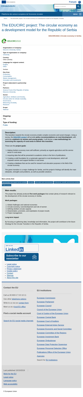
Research (6, 104)
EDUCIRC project (20, 137)
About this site (12, 278)
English (5, 64)
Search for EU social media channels (18, 321)
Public (5, 125)
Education (31, 182)
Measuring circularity (9, 103)
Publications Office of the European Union (54, 352)
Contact (10, 273)
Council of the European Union (49, 310)
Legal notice (12, 264)
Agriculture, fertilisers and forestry (14, 97)
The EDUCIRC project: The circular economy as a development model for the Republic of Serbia (37, 18)
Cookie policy (12, 271)
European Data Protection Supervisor (52, 344)
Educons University (9, 92)
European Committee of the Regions (51, 333)
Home (5, 18)
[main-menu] (80, 14)
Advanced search (75, 10)
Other (5, 66)
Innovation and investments (12, 80)
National (5, 109)
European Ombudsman (46, 341)
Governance (7, 101)
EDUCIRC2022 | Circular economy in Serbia (65, 36)
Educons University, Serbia (12, 50)
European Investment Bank (48, 337)
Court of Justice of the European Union (52, 313)
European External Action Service (50, 325)
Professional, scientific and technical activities (66, 182)
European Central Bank (46, 317)
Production (6, 74)
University (6, 55)
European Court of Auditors (48, 321)
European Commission (46, 298)
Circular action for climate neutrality (14, 99)
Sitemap (10, 275)
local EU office (20, 307)
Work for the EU (10, 374)
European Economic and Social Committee (54, 329)
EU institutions (51, 360)
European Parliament (45, 302)
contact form (24, 303)
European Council (44, 306)
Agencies (40, 356)
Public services (6, 185)
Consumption (7, 76)
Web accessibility (10, 384)
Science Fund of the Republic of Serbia (15, 90)
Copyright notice (13, 266)
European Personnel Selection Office (52, 348)
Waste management (9, 78)
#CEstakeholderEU (8, 6)
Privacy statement (14, 269)
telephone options (19, 299)
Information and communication (44, 182)
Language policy (10, 381)
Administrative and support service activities (14, 182)
